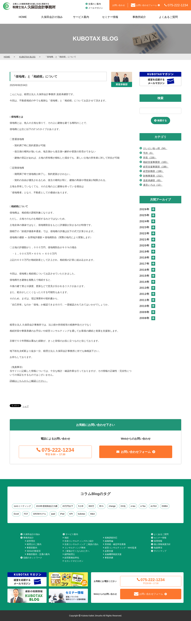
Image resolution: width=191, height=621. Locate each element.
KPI (71, 514)
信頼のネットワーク (32, 557)
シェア (26, 406)
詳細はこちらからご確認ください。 (29, 381)
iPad (62, 514)
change (112, 506)
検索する (162, 120)
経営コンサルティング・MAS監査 (120, 547)
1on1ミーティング (22, 506)
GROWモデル (39, 514)
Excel (16, 514)
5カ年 (81, 506)
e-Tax (142, 506)
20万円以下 (67, 506)
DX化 (123, 506)
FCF (26, 514)
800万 (91, 506)
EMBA (165, 506)
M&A (92, 514)
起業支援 (109, 551)
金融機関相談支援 (113, 554)
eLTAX (154, 506)
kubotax (81, 514)
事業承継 (109, 557)
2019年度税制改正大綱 (46, 506)
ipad (53, 514)
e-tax (133, 506)
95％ (101, 506)
